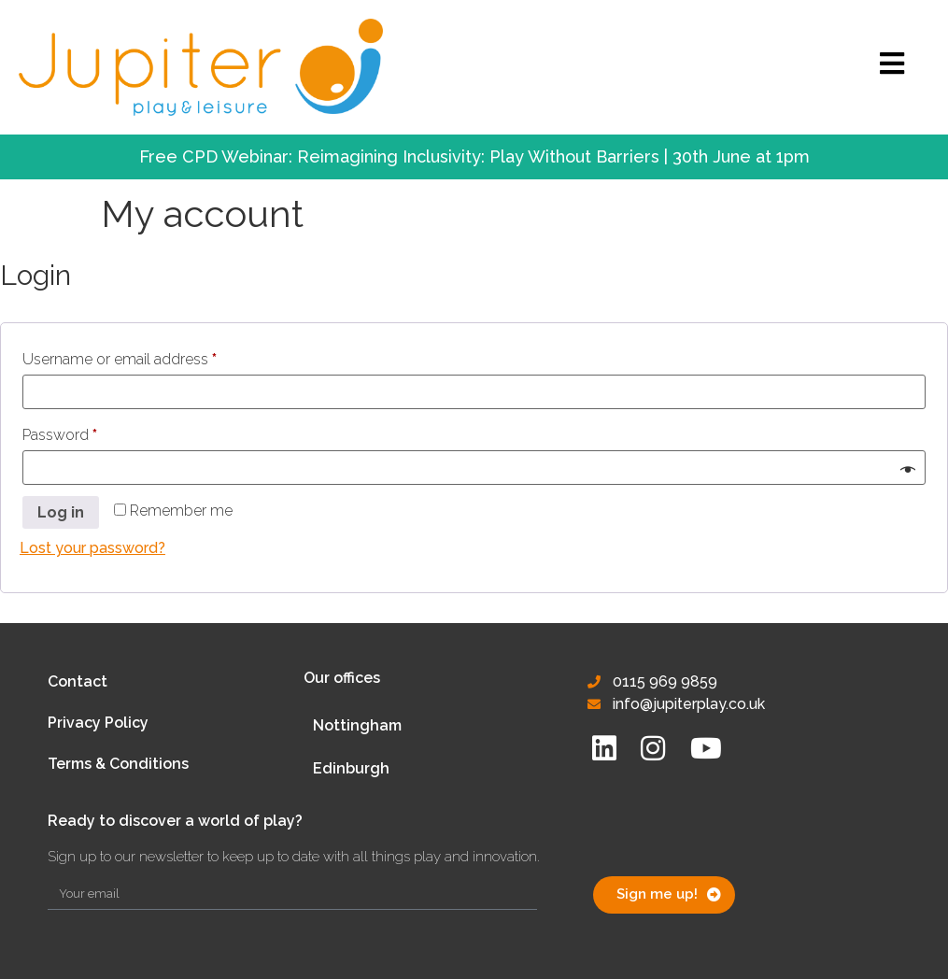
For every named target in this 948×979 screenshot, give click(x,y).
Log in (60, 512)
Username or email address (149, 356)
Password (89, 432)
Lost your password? (92, 548)
